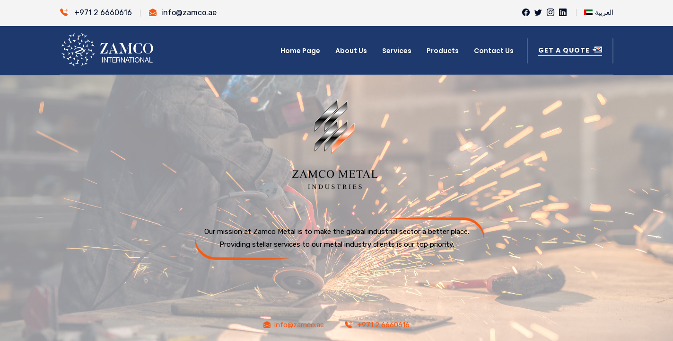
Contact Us (494, 50)
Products (443, 50)
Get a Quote (570, 50)
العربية (598, 12)
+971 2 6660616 (96, 12)
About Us (351, 50)
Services (396, 50)
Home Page (300, 50)
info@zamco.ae (183, 12)
